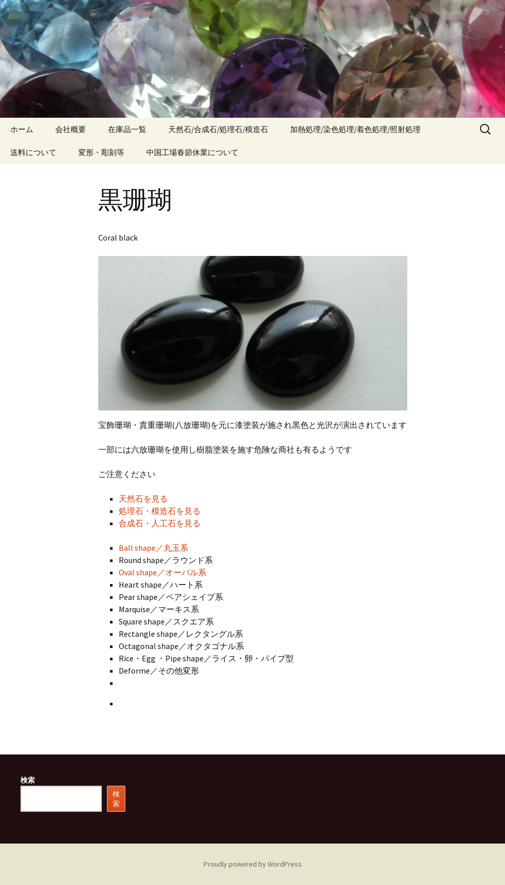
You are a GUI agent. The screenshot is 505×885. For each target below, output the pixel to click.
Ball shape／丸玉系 (153, 548)
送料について (33, 152)
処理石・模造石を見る (160, 511)
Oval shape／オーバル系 (162, 572)
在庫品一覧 (127, 129)
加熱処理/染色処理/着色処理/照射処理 (355, 129)
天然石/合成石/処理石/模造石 (218, 129)
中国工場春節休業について (192, 152)
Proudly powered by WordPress (253, 864)
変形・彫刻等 (101, 152)
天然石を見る (143, 498)
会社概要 (70, 129)
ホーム (21, 129)
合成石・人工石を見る (160, 523)
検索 (27, 780)
